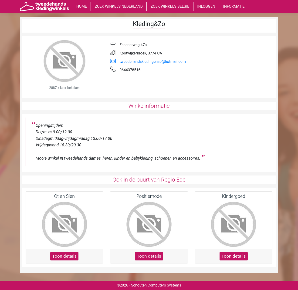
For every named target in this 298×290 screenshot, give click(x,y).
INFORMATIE (233, 6)
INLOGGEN (206, 6)
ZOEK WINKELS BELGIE (170, 6)
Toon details (64, 256)
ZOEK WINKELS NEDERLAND (119, 6)
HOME (81, 6)
